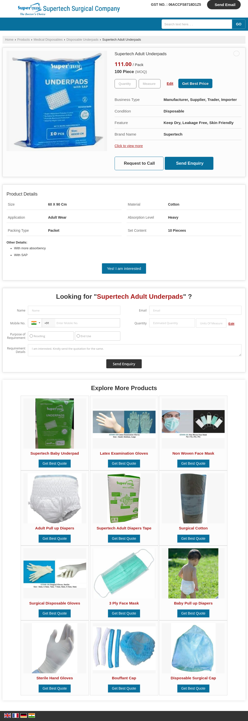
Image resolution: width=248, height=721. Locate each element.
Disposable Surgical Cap (193, 678)
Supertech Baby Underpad (54, 453)
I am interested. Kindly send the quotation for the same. (134, 350)
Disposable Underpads (82, 39)
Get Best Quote (54, 463)
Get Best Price (195, 83)
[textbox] (150, 83)
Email (143, 310)
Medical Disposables (48, 39)
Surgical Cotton (193, 528)
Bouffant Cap (124, 678)
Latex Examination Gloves (124, 453)
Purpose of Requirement (16, 336)
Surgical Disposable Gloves (54, 603)
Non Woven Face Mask (193, 453)
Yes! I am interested (124, 268)
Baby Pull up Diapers (193, 603)
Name (21, 310)
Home (9, 39)
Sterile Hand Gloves (54, 678)
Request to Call (139, 163)
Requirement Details (16, 350)
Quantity (140, 323)
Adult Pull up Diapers (54, 528)
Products (23, 39)
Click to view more (129, 146)
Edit (170, 84)
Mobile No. (17, 323)
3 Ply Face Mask (124, 603)
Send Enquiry (190, 163)
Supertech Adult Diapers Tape (123, 528)
